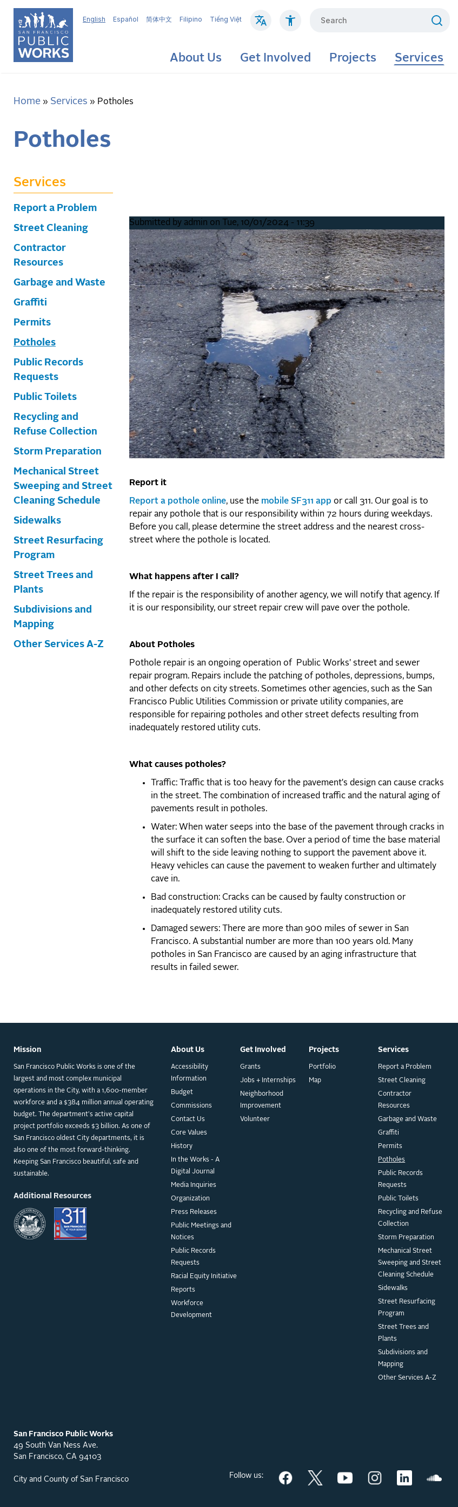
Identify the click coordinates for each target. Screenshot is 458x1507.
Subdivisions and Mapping (403, 1358)
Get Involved (275, 58)
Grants (250, 1067)
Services (419, 58)
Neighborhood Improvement (261, 1100)
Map (315, 1080)
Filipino (191, 19)
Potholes (35, 343)
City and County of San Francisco (71, 1479)
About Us (196, 58)
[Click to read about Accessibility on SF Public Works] (290, 26)
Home (27, 101)
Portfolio (322, 1067)
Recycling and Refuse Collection (410, 1218)
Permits (32, 323)
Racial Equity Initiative (204, 1276)
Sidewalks (37, 521)
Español (125, 19)
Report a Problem (55, 208)
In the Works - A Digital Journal (195, 1166)
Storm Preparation (58, 452)
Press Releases (194, 1212)
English (94, 19)
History (182, 1146)
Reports (183, 1290)
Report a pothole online (177, 501)
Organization (190, 1199)
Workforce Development (191, 1309)
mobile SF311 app (296, 501)
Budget (182, 1092)
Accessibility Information (189, 1073)
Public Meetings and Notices (201, 1232)
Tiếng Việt (226, 19)
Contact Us (188, 1119)
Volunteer (255, 1119)
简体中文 (159, 19)
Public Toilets (45, 397)
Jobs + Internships (268, 1080)
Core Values (189, 1133)
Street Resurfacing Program (406, 1308)
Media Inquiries (193, 1185)
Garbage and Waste (59, 283)
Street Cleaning (51, 228)
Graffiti (30, 303)
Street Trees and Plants (403, 1333)
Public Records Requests (193, 1257)
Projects (352, 58)
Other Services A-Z (59, 644)
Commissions (191, 1106)
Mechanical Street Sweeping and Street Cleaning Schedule (63, 486)
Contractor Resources (394, 1100)
